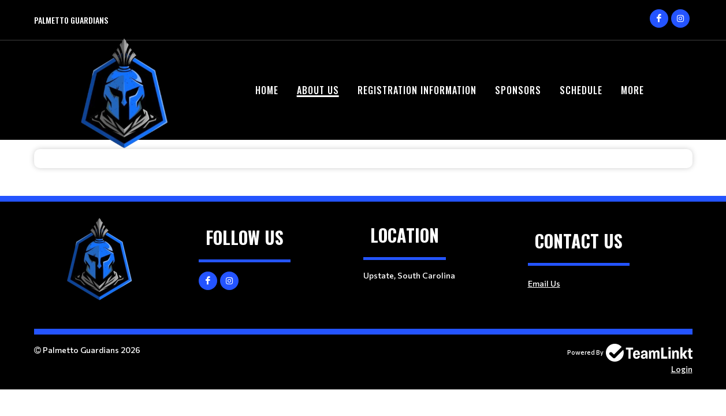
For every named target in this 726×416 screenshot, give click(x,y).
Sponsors (518, 90)
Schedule (581, 90)
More (632, 90)
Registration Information (417, 90)
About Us (318, 90)
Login (682, 369)
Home (266, 90)
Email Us (544, 283)
